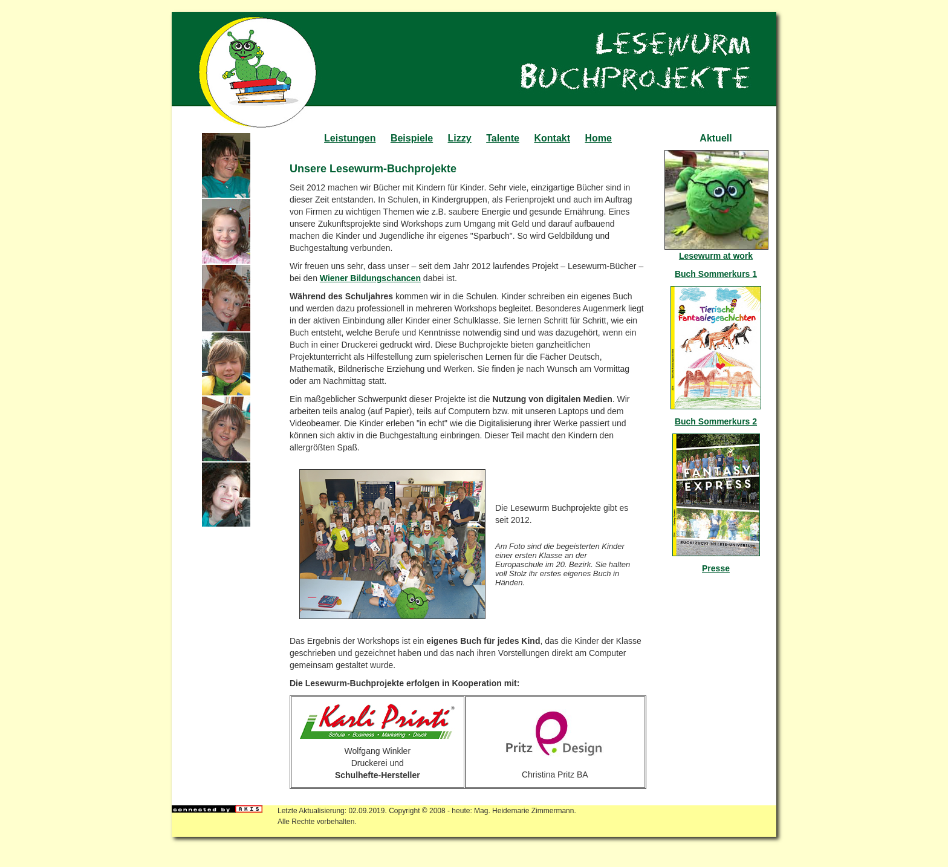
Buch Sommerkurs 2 (716, 421)
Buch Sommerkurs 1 (716, 274)
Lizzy (460, 138)
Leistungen (349, 138)
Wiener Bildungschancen (370, 278)
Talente (502, 138)
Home (598, 138)
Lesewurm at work (716, 256)
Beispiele (412, 138)
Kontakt (552, 138)
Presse (716, 568)
